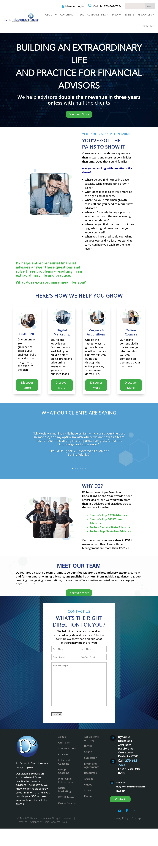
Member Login (74, 6)
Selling (88, 752)
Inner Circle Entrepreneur (66, 780)
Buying (88, 746)
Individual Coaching (64, 762)
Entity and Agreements (91, 765)
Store (87, 790)
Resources (144, 14)
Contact (149, 26)
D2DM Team (66, 797)
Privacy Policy (121, 818)
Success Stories (67, 748)
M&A (115, 14)
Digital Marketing (93, 14)
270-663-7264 (128, 762)
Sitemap (136, 818)
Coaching (67, 14)
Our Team (64, 742)
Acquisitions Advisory (91, 738)
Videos (88, 784)
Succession (90, 757)
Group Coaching (63, 771)
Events (129, 14)
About (49, 14)
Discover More (79, 114)
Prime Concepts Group (55, 822)
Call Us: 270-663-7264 (107, 6)
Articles (88, 778)
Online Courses (67, 803)
